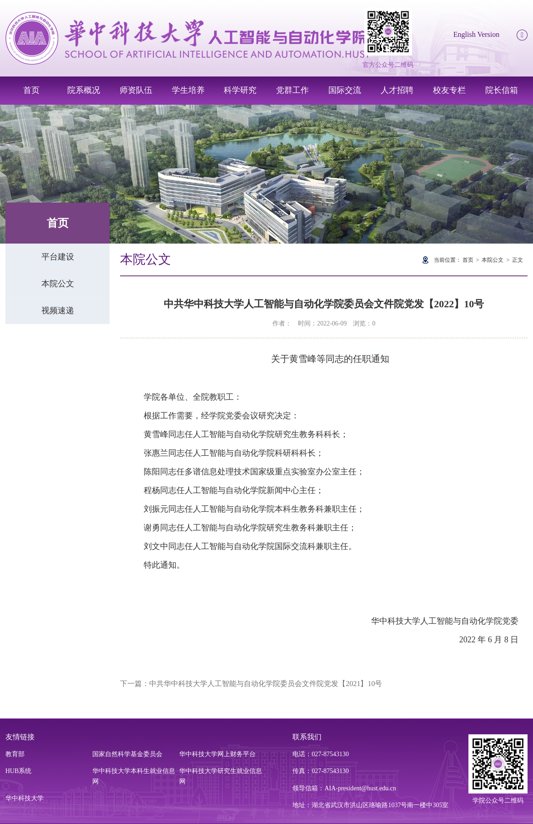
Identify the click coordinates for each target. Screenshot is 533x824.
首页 (31, 90)
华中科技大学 (24, 798)
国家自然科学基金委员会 (127, 754)
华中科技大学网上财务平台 (217, 754)
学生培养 (188, 90)
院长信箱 (501, 90)
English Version (476, 34)
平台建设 (57, 256)
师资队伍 (136, 90)
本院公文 (57, 283)
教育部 (15, 754)
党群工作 (292, 90)
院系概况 (83, 90)
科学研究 (240, 90)
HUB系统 (18, 771)
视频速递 (57, 310)
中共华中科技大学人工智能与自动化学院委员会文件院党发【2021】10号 (265, 683)
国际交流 (344, 90)
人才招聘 (397, 90)
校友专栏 (449, 90)
